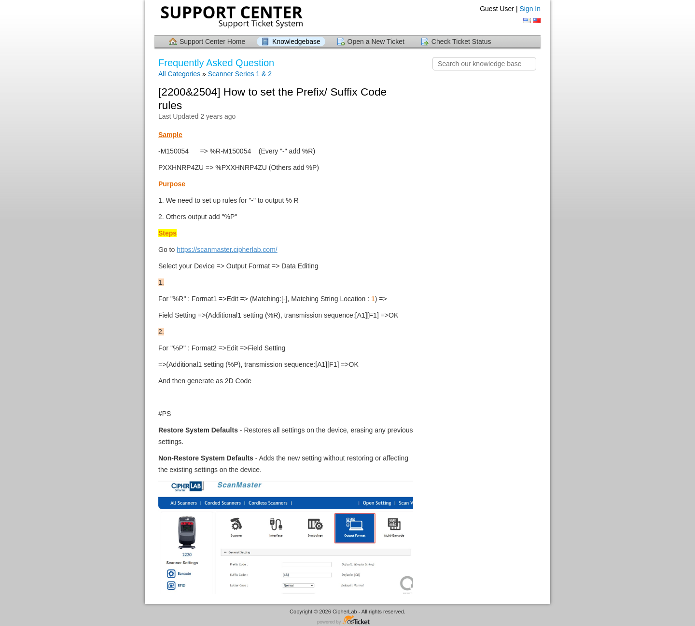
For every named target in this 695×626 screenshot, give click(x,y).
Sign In (530, 9)
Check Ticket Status (461, 41)
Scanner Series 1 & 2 (240, 74)
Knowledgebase (296, 41)
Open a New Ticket (376, 41)
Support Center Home (212, 41)
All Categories (179, 74)
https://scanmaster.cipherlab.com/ (227, 249)
